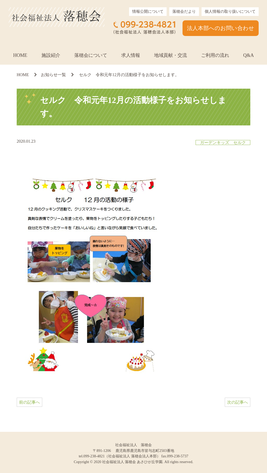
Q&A (248, 55)
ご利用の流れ (215, 55)
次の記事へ (237, 402)
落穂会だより (184, 11)
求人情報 (130, 55)
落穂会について (90, 55)
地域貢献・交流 (170, 55)
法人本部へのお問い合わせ (220, 28)
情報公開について (147, 11)
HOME (20, 55)
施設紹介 (50, 55)
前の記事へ (29, 402)
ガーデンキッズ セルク (223, 142)
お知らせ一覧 (53, 74)
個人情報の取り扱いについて (230, 11)
